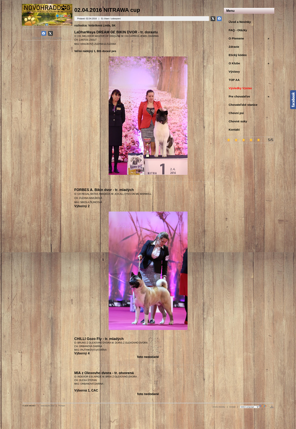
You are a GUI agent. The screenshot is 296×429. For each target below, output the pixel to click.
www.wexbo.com (47, 406)
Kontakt (233, 407)
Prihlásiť (61, 406)
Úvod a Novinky (219, 407)
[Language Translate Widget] (249, 407)
